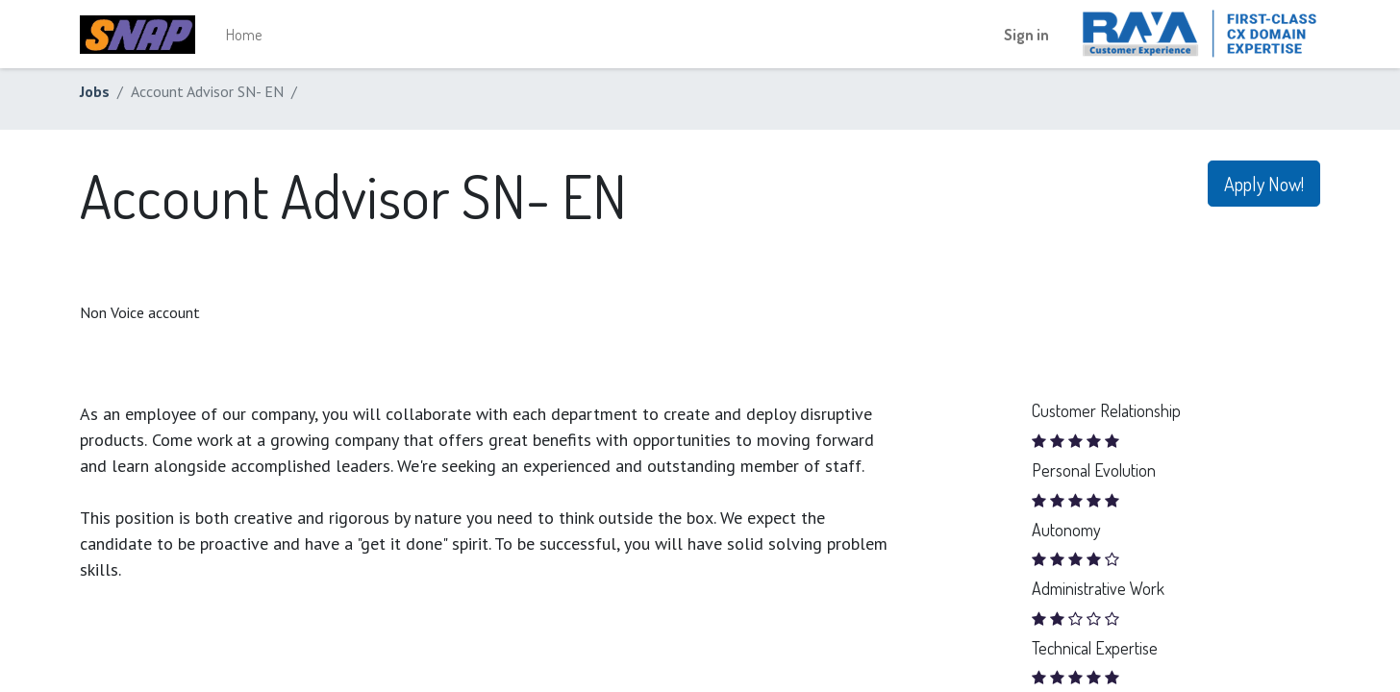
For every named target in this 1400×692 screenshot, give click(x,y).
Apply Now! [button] (1264, 183)
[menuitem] (243, 34)
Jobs (95, 91)
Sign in (1026, 34)
